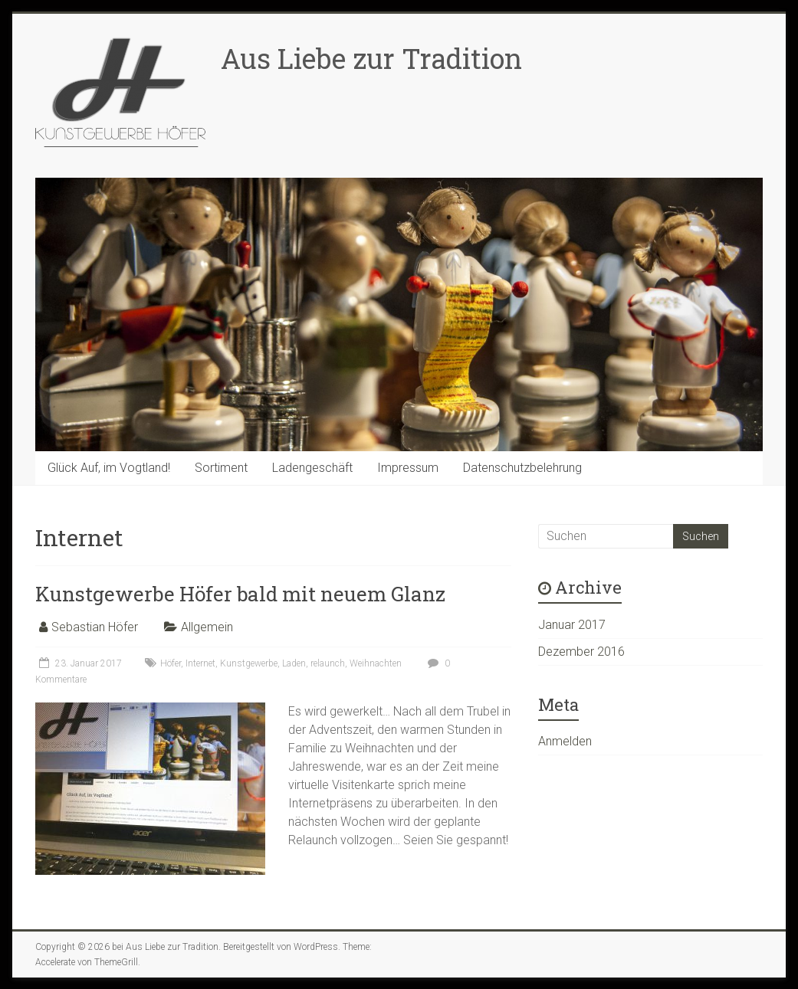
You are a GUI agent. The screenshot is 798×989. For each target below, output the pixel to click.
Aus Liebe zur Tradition (371, 58)
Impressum (407, 467)
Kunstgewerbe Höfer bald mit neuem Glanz (240, 594)
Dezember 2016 (581, 651)
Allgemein (207, 627)
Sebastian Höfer (94, 627)
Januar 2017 (572, 624)
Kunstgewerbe (248, 663)
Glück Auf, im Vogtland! (109, 467)
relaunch (327, 663)
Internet (200, 663)
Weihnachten (376, 663)
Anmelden (565, 741)
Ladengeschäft (312, 467)
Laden (294, 663)
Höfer (170, 663)
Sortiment (221, 467)
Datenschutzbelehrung (522, 467)
